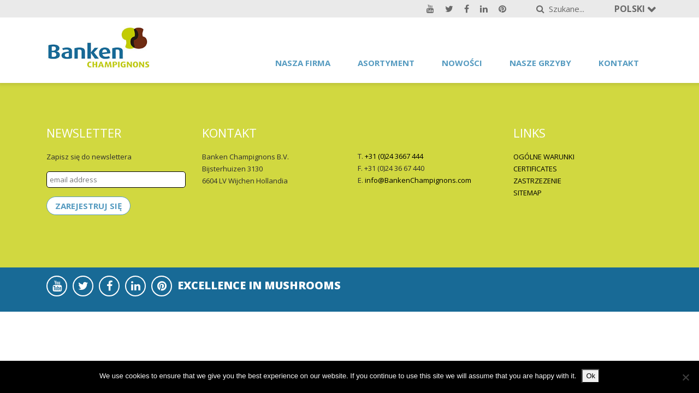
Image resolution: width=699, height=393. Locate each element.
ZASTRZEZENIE (537, 181)
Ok (590, 376)
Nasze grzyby (540, 62)
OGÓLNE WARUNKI (543, 157)
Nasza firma (302, 62)
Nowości (462, 62)
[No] (685, 377)
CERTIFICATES (535, 169)
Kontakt (619, 62)
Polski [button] (630, 9)
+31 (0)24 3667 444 (394, 156)
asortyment (386, 62)
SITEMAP (527, 193)
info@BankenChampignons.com (418, 180)
